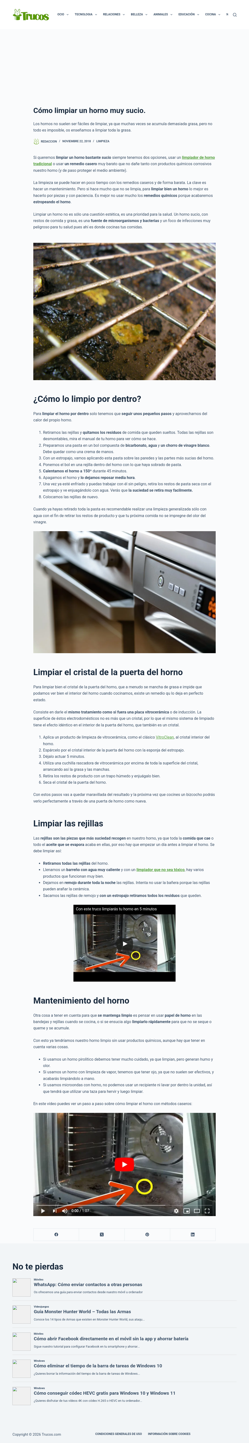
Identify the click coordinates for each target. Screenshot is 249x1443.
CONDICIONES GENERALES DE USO (118, 1434)
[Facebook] (56, 1235)
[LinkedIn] (193, 1235)
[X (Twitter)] (101, 1235)
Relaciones (115, 15)
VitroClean (165, 737)
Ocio (64, 15)
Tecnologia (87, 15)
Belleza (140, 15)
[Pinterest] (147, 1235)
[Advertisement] (124, 66)
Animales (163, 15)
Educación (189, 15)
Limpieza (102, 141)
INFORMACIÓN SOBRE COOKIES (169, 1434)
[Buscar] (235, 15)
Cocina (213, 15)
